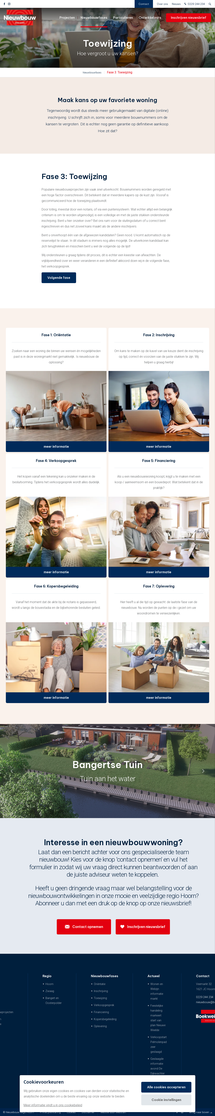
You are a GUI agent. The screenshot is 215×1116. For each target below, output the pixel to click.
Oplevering (100, 1026)
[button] (203, 771)
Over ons (162, 3)
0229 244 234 (194, 4)
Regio (47, 976)
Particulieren (123, 18)
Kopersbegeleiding (105, 1019)
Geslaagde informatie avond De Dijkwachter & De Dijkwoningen (158, 1071)
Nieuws (176, 3)
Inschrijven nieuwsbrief (188, 18)
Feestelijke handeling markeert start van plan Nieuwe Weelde (157, 1018)
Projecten (67, 18)
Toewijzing (100, 998)
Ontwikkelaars (150, 18)
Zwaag (49, 991)
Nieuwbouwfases (94, 18)
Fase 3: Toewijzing (119, 72)
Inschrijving (101, 991)
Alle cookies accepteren (166, 1087)
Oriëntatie (99, 984)
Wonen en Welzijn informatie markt (156, 991)
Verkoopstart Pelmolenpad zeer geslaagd (158, 1045)
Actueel (153, 976)
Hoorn (49, 984)
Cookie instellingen (166, 1100)
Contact (144, 3)
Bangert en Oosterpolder (53, 1001)
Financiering (101, 1012)
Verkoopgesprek (104, 1005)
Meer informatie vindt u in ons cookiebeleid (53, 1105)
